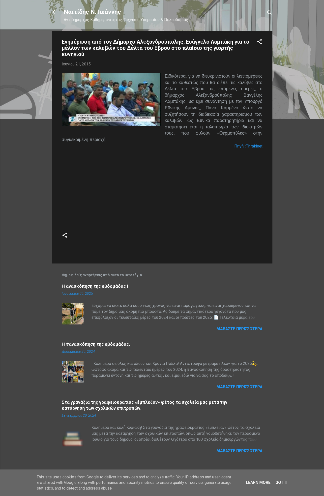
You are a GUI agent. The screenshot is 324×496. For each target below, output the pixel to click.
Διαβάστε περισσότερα (239, 328)
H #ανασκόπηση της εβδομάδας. (96, 344)
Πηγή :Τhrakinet (249, 146)
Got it (281, 482)
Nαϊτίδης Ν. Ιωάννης (92, 11)
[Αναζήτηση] (269, 13)
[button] (260, 42)
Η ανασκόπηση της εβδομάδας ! (95, 286)
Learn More (258, 482)
